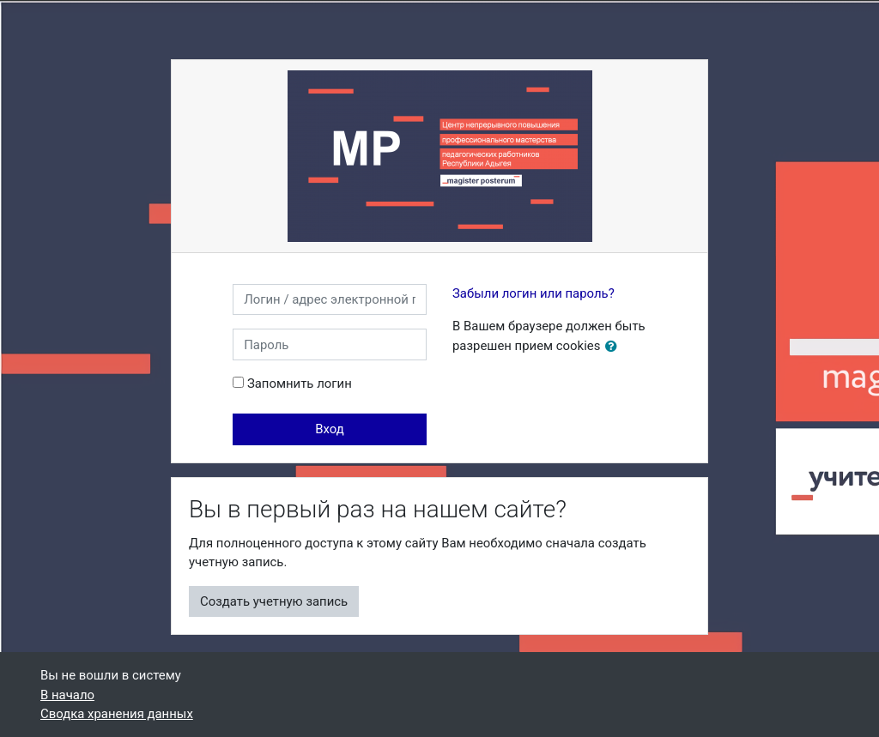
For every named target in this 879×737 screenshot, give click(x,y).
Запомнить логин (299, 383)
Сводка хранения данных (116, 714)
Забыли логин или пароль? (533, 293)
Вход (329, 429)
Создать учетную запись (274, 601)
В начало (67, 695)
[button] (614, 346)
